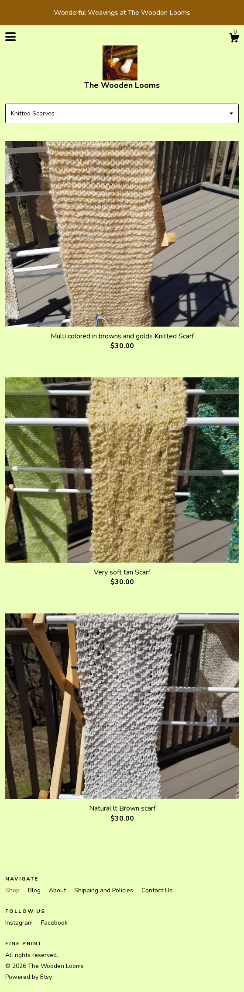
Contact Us (156, 890)
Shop (13, 890)
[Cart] (234, 39)
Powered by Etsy (28, 977)
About (58, 890)
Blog (35, 890)
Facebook (54, 923)
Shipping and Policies (104, 890)
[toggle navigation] (10, 36)
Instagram (19, 923)
